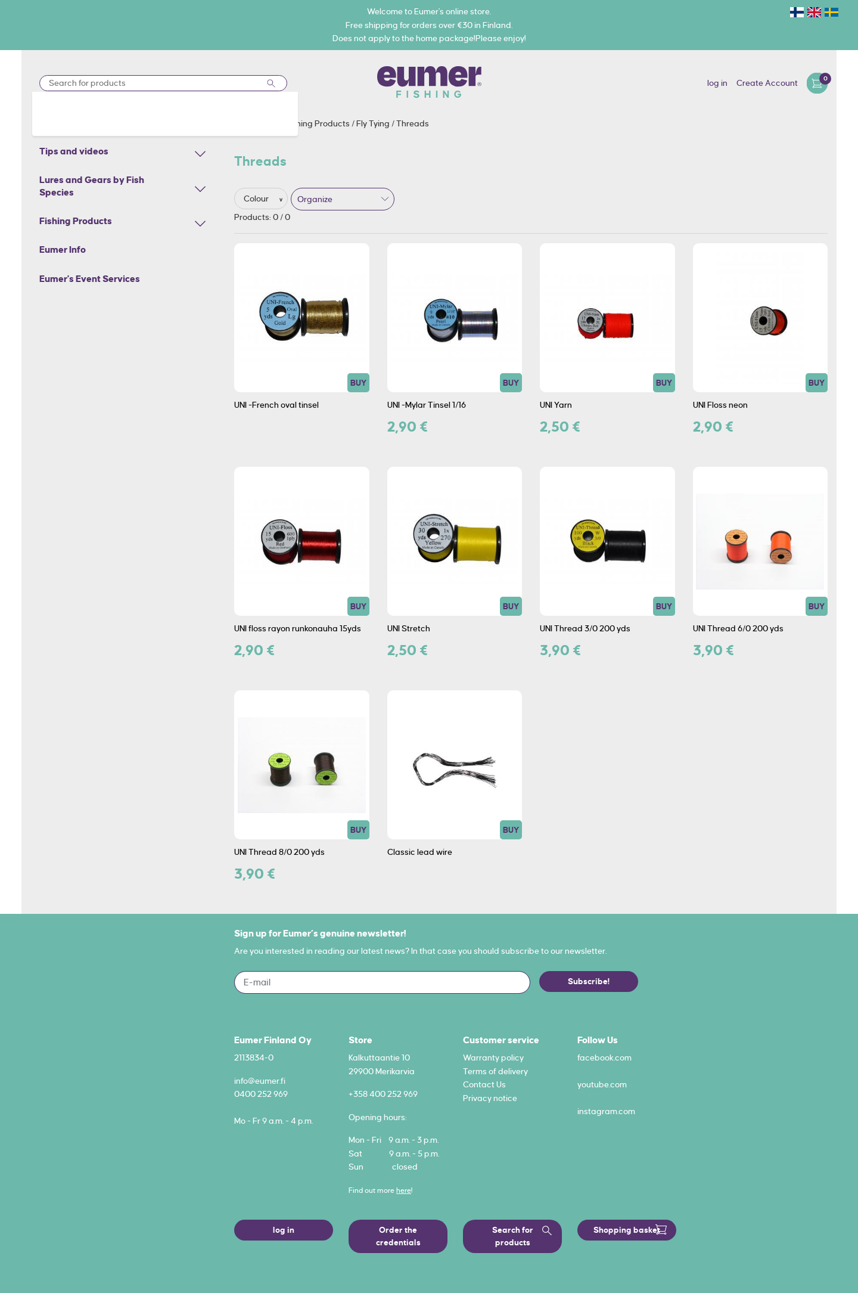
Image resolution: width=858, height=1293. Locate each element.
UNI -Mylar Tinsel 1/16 (426, 405)
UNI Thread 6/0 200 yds (738, 628)
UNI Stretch (408, 628)
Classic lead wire (419, 852)
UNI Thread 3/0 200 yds (585, 628)
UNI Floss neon (720, 405)
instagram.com (606, 1111)
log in (717, 83)
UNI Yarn (556, 405)
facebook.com (604, 1057)
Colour (257, 198)
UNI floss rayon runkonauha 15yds (297, 628)
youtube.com (602, 1084)
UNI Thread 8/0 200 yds (279, 852)
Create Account (767, 83)
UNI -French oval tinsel (276, 405)
